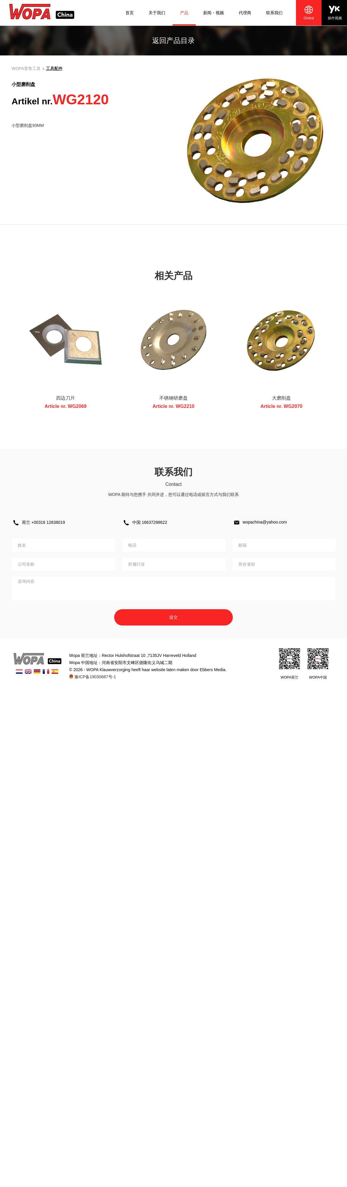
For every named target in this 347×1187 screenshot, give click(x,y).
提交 (173, 617)
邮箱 (242, 545)
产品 (184, 12)
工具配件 (54, 68)
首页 (129, 12)
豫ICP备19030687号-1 (92, 676)
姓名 (22, 545)
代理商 (245, 12)
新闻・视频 (213, 12)
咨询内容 (26, 581)
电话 (132, 545)
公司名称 (26, 564)
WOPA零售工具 (26, 68)
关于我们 (157, 12)
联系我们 (274, 12)
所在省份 (246, 564)
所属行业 (136, 564)
